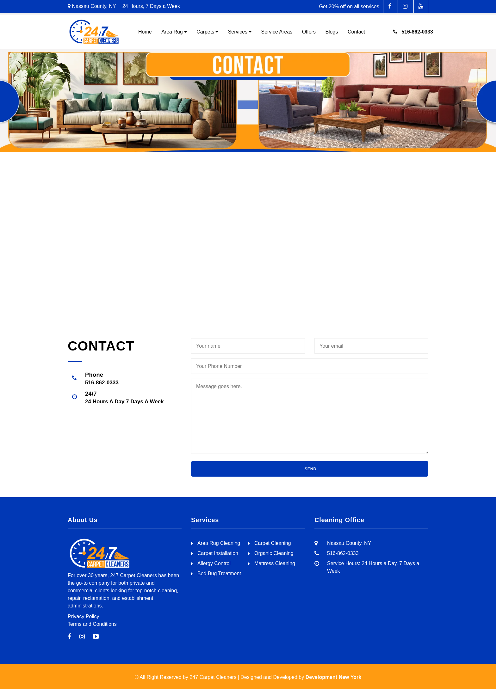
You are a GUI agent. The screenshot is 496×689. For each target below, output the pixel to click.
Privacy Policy (83, 616)
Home (145, 31)
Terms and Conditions (92, 624)
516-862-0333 (413, 31)
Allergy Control (214, 563)
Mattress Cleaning (274, 563)
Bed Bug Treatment (219, 573)
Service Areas (276, 31)
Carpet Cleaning (272, 543)
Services (237, 31)
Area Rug (172, 31)
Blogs (331, 31)
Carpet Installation (217, 553)
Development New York (333, 677)
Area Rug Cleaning (218, 543)
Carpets (205, 31)
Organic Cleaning (274, 553)
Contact (356, 31)
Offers (309, 31)
